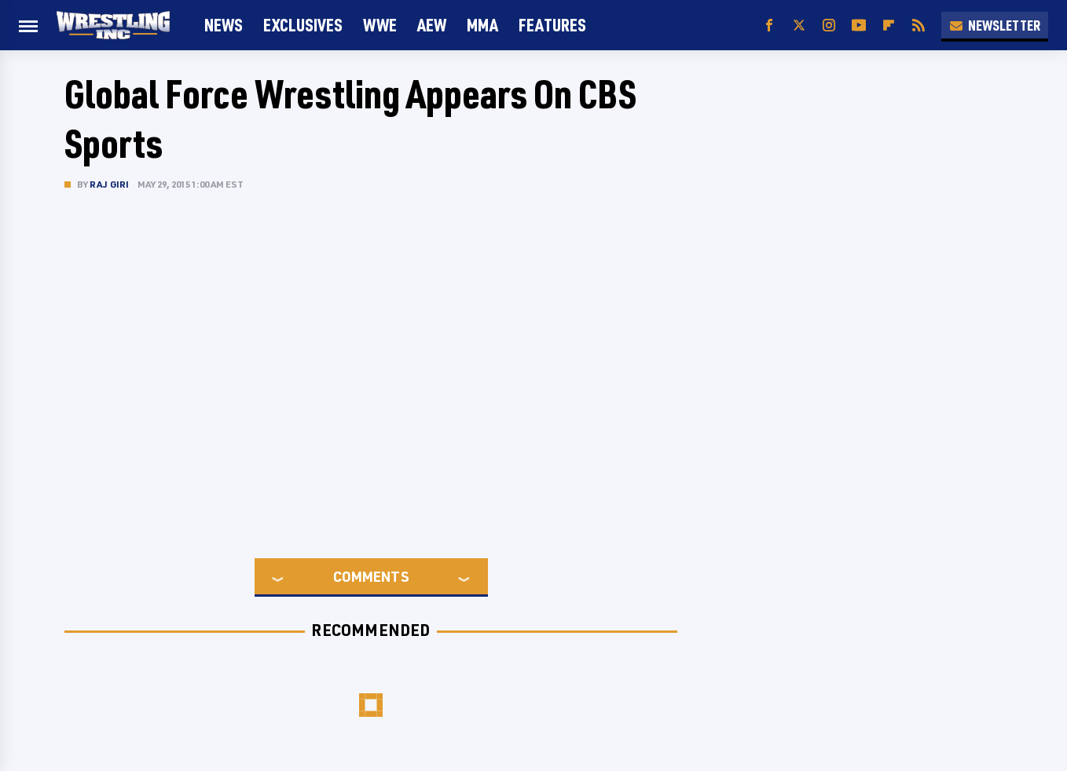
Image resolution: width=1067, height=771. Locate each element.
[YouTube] (859, 25)
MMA (482, 24)
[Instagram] (829, 25)
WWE (380, 24)
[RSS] (918, 25)
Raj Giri (110, 184)
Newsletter (994, 25)
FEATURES (552, 24)
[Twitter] (799, 25)
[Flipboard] (889, 25)
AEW (431, 24)
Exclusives (303, 24)
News (223, 24)
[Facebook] (769, 25)
